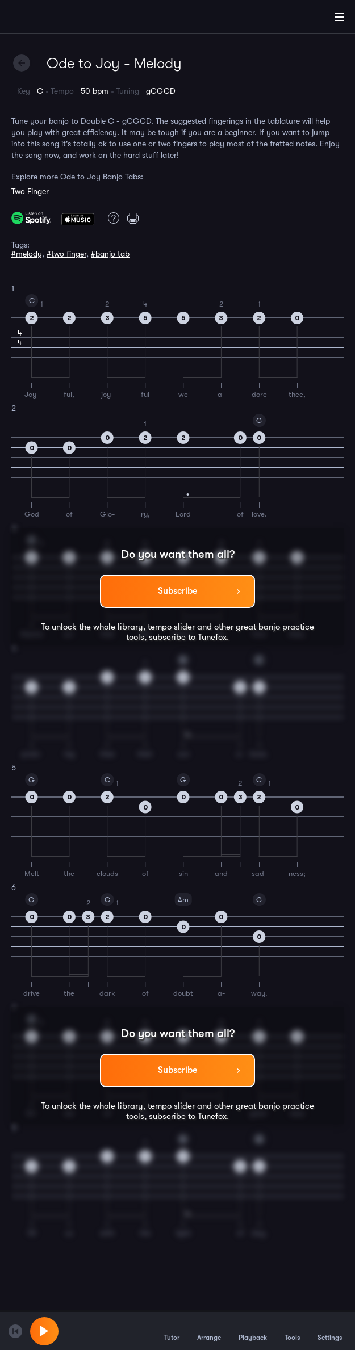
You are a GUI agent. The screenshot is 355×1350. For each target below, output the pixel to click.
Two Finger (30, 191)
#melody (26, 253)
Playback (253, 1330)
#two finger (66, 253)
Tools (292, 1330)
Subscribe (177, 591)
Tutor (171, 1330)
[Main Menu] (339, 17)
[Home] (45, 18)
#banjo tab (110, 253)
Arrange (209, 1330)
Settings (330, 1330)
